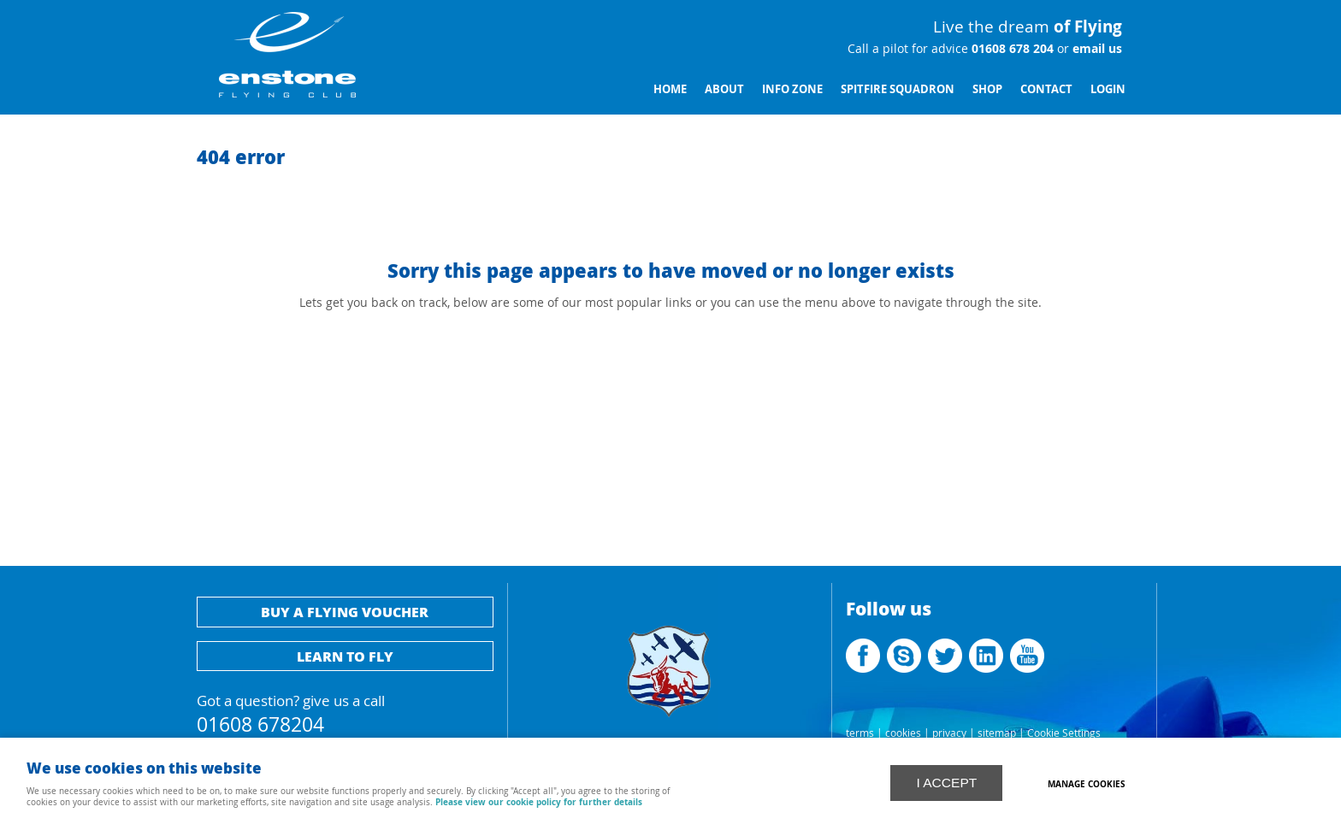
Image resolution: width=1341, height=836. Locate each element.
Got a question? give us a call (345, 712)
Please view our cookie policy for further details (538, 802)
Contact (1046, 89)
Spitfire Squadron (897, 89)
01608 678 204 (1011, 48)
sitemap (997, 733)
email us (1095, 48)
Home (670, 89)
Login (1107, 89)
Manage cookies (1086, 784)
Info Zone (792, 89)
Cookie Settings (1064, 733)
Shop (987, 89)
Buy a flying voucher (344, 611)
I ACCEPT (946, 782)
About (724, 89)
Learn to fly (345, 656)
